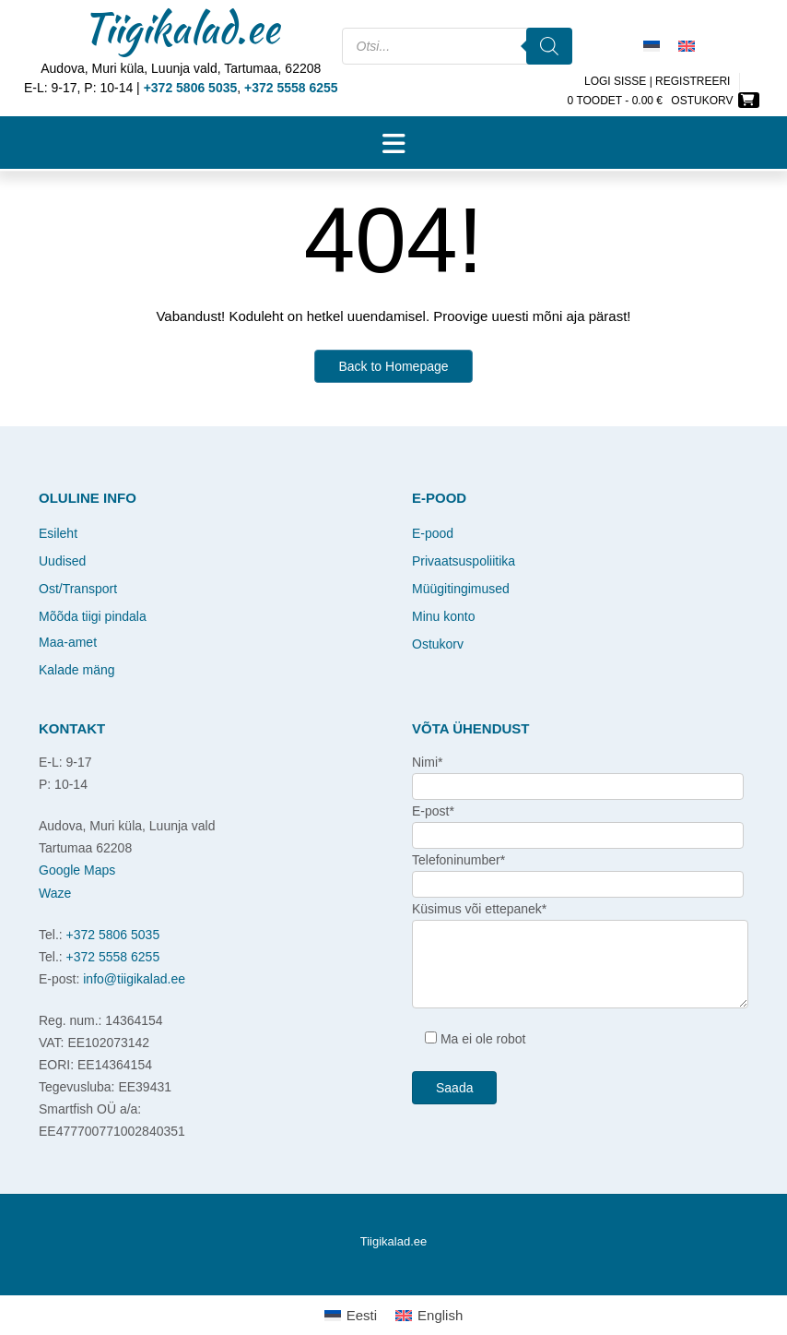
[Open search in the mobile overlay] (457, 58)
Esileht (58, 533)
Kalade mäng (77, 669)
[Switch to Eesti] (651, 46)
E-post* (433, 811)
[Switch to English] (686, 46)
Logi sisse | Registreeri (657, 81)
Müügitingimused (461, 588)
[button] (393, 143)
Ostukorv (438, 644)
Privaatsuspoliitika (463, 561)
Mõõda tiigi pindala (93, 616)
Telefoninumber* (458, 859)
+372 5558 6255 (113, 956)
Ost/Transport (78, 588)
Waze (55, 893)
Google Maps (77, 870)
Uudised (62, 561)
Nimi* (427, 762)
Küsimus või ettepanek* (479, 908)
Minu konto (443, 616)
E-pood (432, 533)
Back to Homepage (393, 366)
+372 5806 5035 (113, 934)
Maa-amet (68, 642)
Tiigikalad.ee (180, 27)
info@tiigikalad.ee (134, 978)
